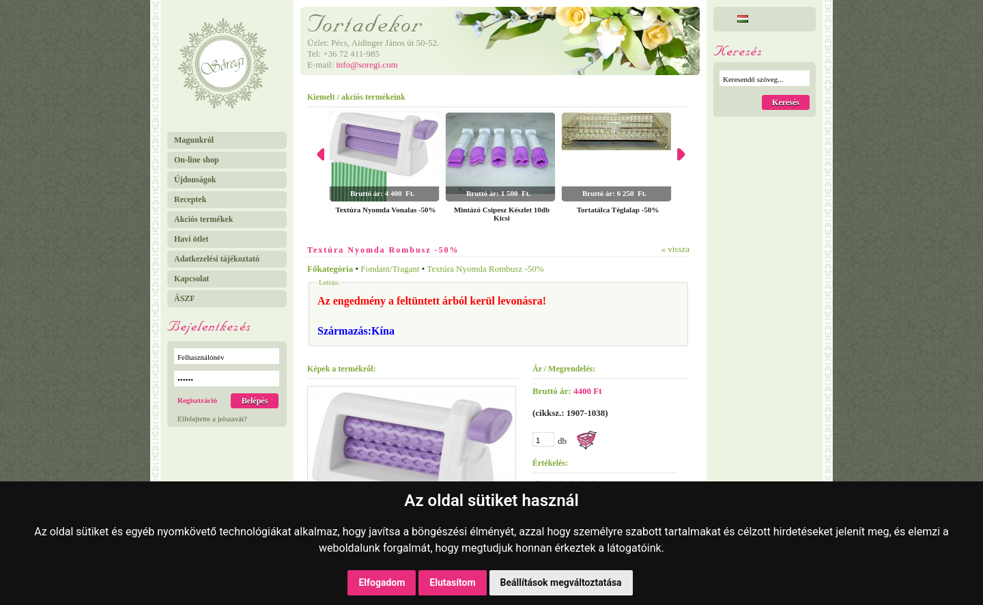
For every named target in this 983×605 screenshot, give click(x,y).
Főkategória (330, 269)
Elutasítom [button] (452, 582)
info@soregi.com (366, 64)
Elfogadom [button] (381, 582)
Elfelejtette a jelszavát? (212, 418)
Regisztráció (197, 400)
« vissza (675, 249)
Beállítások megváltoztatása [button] (561, 582)
